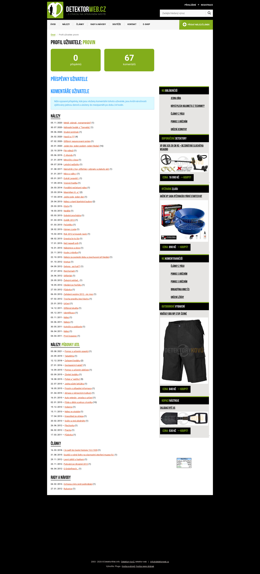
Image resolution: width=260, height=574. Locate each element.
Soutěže (116, 24)
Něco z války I (70, 173)
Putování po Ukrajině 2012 (76, 464)
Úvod (53, 24)
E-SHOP (146, 24)
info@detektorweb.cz (159, 562)
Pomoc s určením (179, 121)
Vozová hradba (70, 183)
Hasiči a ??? (69, 136)
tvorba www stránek (145, 566)
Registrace (207, 5)
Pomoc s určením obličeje (77, 370)
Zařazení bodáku (72, 360)
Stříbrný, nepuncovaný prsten (77, 141)
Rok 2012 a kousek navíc (75, 234)
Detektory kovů (127, 562)
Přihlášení (190, 5)
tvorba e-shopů (128, 566)
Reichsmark (69, 271)
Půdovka (68, 289)
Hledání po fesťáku (73, 285)
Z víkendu (68, 155)
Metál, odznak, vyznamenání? (77, 122)
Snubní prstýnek (71, 132)
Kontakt (132, 24)
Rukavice (68, 488)
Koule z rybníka (71, 252)
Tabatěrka (69, 356)
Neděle (67, 211)
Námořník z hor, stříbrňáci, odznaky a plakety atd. (86, 169)
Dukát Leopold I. (71, 178)
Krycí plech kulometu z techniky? (188, 106)
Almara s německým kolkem (78, 393)
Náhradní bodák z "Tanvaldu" (77, 127)
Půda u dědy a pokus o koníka (79, 402)
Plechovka (69, 425)
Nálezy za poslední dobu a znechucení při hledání (86, 257)
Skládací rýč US (167, 408)
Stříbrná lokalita (71, 308)
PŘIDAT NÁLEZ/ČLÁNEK (196, 25)
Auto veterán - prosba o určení (79, 397)
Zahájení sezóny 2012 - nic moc (78, 294)
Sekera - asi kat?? (72, 266)
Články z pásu (177, 114)
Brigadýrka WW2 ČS (180, 289)
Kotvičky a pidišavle (73, 326)
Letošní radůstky (71, 164)
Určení (67, 303)
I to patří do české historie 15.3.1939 (81, 450)
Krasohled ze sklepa (74, 416)
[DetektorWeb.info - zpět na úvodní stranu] (78, 10)
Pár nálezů (68, 150)
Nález (66, 317)
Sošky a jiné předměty (75, 421)
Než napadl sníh (71, 243)
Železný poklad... (71, 280)
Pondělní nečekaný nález (75, 187)
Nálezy (66, 24)
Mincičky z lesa (71, 160)
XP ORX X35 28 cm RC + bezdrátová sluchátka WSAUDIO (181, 147)
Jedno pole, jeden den (74, 197)
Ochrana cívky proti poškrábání (78, 484)
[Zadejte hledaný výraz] (186, 13)
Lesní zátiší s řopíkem (74, 459)
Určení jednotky (179, 129)
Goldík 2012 (69, 220)
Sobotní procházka (72, 215)
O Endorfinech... (71, 468)
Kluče (66, 206)
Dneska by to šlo (71, 238)
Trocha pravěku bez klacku (76, 299)
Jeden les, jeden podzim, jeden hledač (81, 146)
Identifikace (69, 312)
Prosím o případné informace (78, 388)
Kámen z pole (70, 229)
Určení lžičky (177, 297)
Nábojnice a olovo (72, 248)
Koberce (68, 407)
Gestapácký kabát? (74, 365)
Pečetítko (68, 224)
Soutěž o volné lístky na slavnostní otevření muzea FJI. (89, 455)
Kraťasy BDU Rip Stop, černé (173, 313)
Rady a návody (98, 24)
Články (80, 24)
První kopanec (70, 336)
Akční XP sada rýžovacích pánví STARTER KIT (181, 196)
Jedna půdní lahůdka (74, 384)
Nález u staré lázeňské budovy (78, 201)
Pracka (68, 430)
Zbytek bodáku (72, 374)
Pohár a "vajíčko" (72, 379)
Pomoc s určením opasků (77, 351)
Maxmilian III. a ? (71, 192)
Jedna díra (176, 98)
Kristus (67, 262)
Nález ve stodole (72, 411)
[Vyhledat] (209, 13)
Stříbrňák (68, 275)
